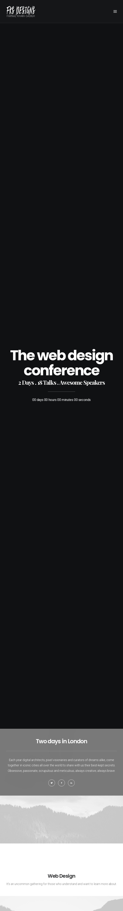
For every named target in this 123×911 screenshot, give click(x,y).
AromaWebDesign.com (67, 890)
